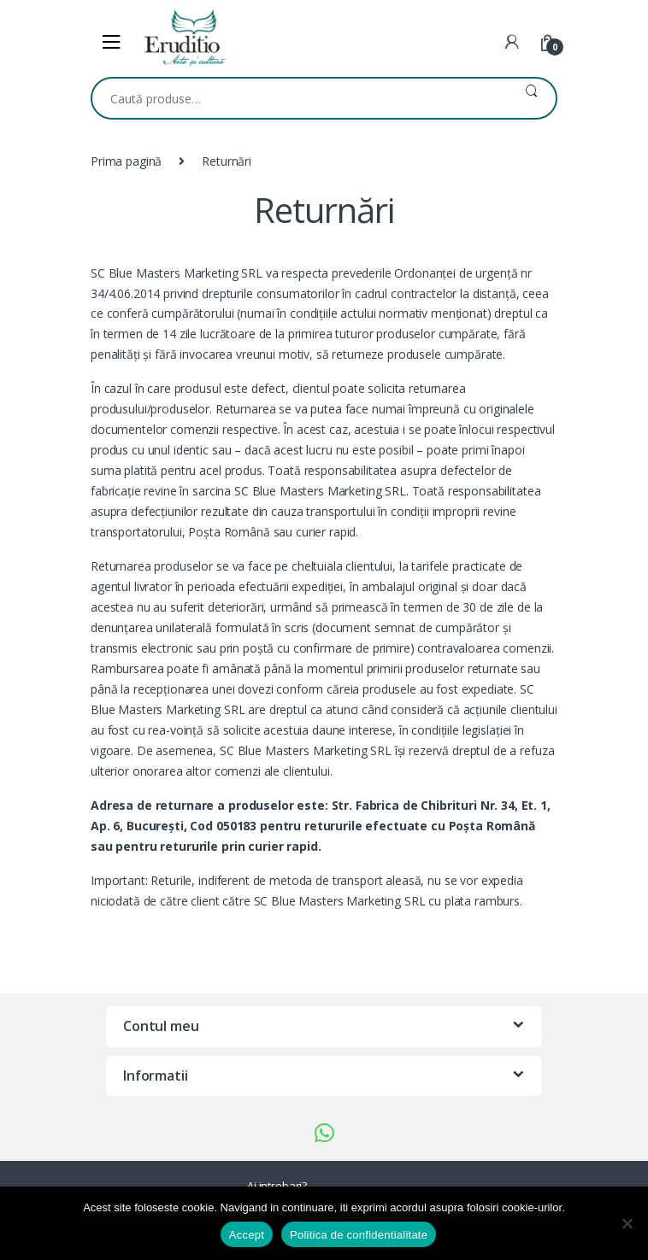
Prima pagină (126, 161)
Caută (531, 98)
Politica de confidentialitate (358, 1234)
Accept (246, 1234)
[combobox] (299, 98)
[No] (626, 1223)
